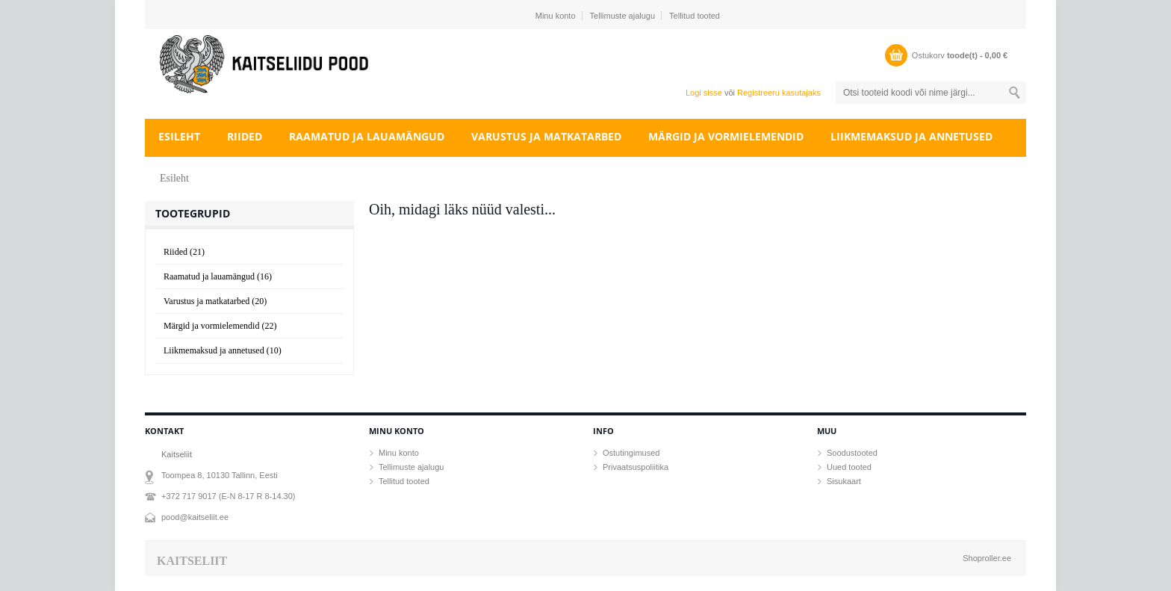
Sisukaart (844, 481)
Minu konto (555, 15)
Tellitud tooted (694, 15)
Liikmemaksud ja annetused (911, 136)
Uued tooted (849, 466)
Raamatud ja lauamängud (366, 136)
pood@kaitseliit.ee (195, 517)
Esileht (179, 136)
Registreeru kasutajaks (779, 92)
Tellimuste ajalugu (622, 15)
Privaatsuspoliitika (635, 466)
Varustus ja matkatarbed (546, 136)
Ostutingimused (631, 452)
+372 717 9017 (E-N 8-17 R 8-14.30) (228, 496)
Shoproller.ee (987, 558)
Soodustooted (852, 452)
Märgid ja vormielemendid (726, 136)
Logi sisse (704, 92)
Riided (244, 136)
